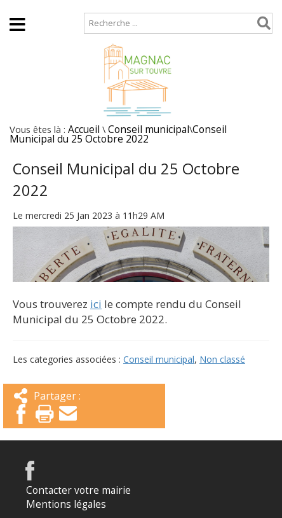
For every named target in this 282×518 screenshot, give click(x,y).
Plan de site (81, 6)
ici (96, 304)
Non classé (222, 359)
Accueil (20, 6)
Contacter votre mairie (78, 490)
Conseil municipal (148, 129)
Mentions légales (66, 504)
